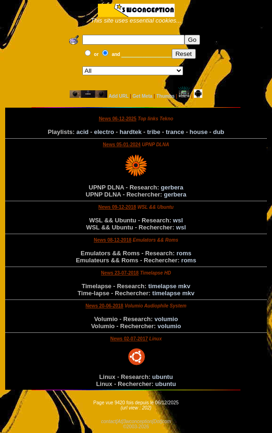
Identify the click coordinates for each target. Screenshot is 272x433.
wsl (178, 220)
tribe (153, 131)
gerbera (172, 187)
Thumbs (165, 96)
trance (175, 131)
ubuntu (162, 376)
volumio (166, 319)
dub (218, 131)
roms (184, 253)
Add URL (119, 96)
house (199, 131)
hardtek (131, 131)
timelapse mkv (169, 286)
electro (104, 131)
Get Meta (142, 96)
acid (82, 131)
